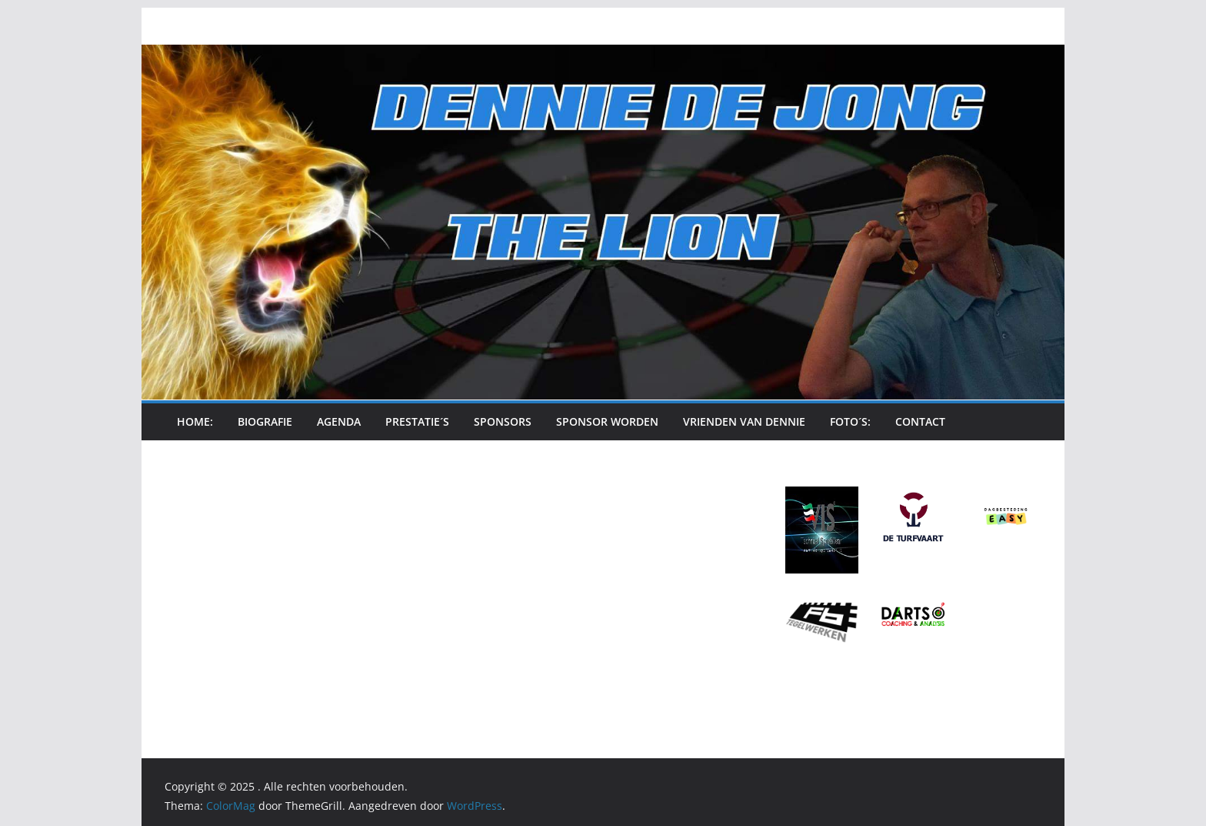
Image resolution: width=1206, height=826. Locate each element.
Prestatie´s (417, 421)
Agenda (339, 421)
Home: (195, 421)
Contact (920, 421)
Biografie (265, 421)
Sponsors (502, 421)
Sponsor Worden (607, 421)
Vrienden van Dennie (744, 421)
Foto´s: (850, 421)
